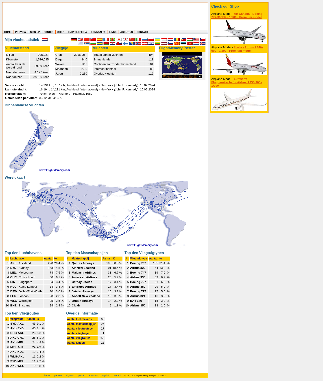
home (47, 375)
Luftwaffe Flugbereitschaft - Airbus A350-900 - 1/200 (236, 82)
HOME (7, 32)
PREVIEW (20, 32)
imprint (105, 375)
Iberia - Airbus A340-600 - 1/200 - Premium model (237, 49)
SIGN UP (35, 32)
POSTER (49, 32)
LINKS (112, 32)
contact (117, 375)
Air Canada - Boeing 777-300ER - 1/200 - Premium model (236, 15)
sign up (70, 375)
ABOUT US (126, 32)
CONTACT (142, 32)
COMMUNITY (98, 32)
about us (93, 375)
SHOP (60, 32)
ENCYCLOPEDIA (77, 32)
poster (81, 375)
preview (58, 375)
